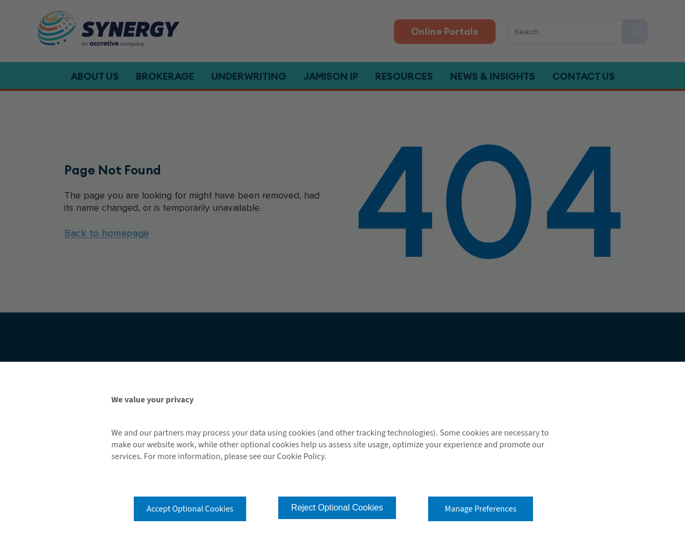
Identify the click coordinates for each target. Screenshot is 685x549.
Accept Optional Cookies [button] (190, 509)
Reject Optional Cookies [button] (337, 507)
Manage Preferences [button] (480, 509)
